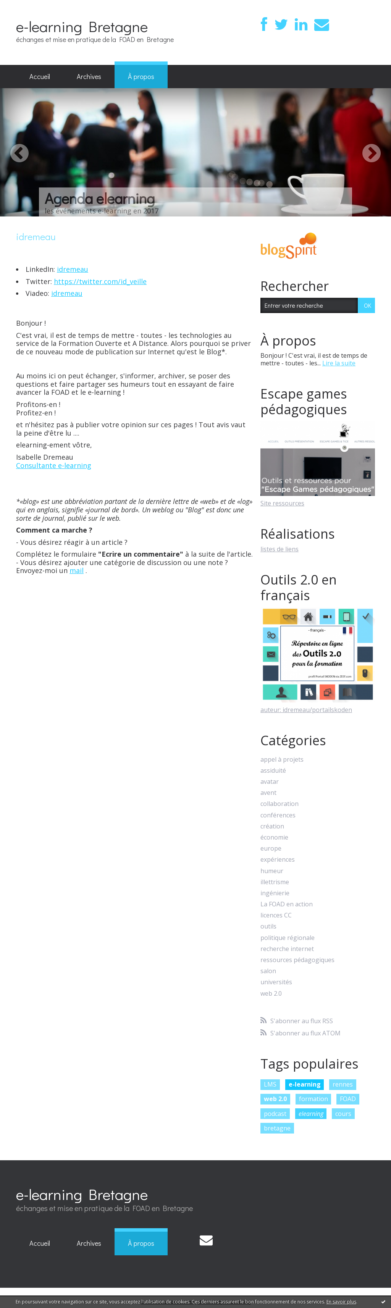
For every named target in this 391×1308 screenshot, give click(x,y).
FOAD (348, 1099)
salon (268, 971)
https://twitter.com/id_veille (100, 281)
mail (76, 570)
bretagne (277, 1128)
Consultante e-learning (53, 465)
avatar (269, 781)
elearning (311, 1113)
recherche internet (287, 949)
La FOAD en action (286, 904)
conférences (278, 815)
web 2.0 (271, 993)
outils (268, 926)
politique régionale (287, 937)
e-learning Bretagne (82, 26)
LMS (270, 1084)
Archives (89, 76)
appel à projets (282, 759)
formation (313, 1099)
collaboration (279, 803)
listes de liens (279, 549)
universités (276, 982)
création (272, 826)
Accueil (39, 76)
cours (343, 1113)
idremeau (72, 269)
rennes (343, 1084)
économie (274, 837)
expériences (277, 859)
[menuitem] (39, 77)
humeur (271, 871)
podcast (275, 1113)
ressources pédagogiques (297, 960)
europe (270, 848)
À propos (141, 76)
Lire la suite (338, 363)
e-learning (305, 1084)
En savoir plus (341, 1301)
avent (268, 792)
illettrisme (274, 882)
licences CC (276, 915)
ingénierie (274, 893)
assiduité (273, 770)
